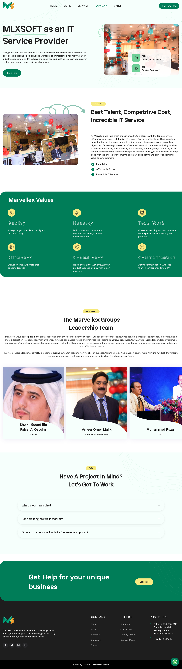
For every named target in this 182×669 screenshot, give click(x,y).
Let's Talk (12, 73)
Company (101, 5)
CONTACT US (169, 5)
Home (53, 5)
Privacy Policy (127, 634)
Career (118, 5)
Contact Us (126, 629)
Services (83, 5)
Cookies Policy (127, 640)
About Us (125, 624)
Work (67, 5)
